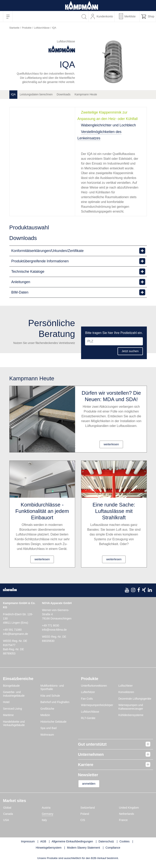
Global (7, 807)
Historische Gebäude (53, 721)
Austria (46, 807)
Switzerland (87, 807)
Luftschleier (125, 685)
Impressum (28, 841)
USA (6, 820)
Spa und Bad (48, 728)
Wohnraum (47, 734)
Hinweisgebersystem (49, 847)
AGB (43, 841)
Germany (47, 814)
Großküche (47, 708)
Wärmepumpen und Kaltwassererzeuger (130, 706)
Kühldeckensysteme (130, 715)
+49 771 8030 (50, 625)
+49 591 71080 (12, 629)
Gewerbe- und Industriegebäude (14, 693)
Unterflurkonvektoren (94, 685)
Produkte (26, 27)
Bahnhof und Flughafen (55, 702)
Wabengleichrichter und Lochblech (108, 125)
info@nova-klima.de (54, 629)
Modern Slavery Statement (83, 847)
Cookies (125, 841)
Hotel (6, 702)
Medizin (45, 715)
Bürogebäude (11, 685)
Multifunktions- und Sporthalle (52, 687)
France (123, 820)
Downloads (64, 94)
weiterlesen (111, 444)
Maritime (8, 715)
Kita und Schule (50, 695)
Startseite (14, 27)
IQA (13, 94)
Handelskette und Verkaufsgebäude (14, 723)
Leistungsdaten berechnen (36, 94)
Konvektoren (126, 692)
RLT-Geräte (88, 718)
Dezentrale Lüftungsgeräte (134, 698)
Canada (8, 814)
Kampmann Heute (86, 94)
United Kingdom (129, 807)
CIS (82, 820)
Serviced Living (12, 708)
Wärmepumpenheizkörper (97, 705)
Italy (44, 820)
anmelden (90, 783)
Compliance (113, 847)
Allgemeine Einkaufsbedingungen (72, 841)
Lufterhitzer (88, 692)
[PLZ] (114, 341)
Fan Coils (87, 698)
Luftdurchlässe (42, 27)
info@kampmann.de (15, 633)
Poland (84, 814)
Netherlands (126, 814)
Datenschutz (106, 841)
